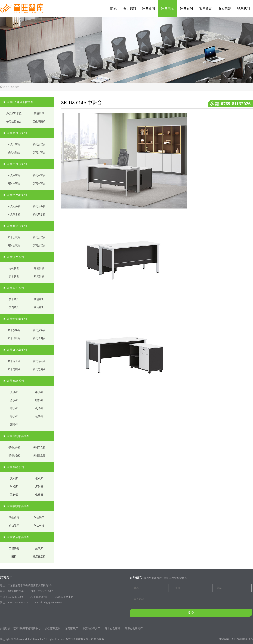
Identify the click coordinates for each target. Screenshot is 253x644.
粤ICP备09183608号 (242, 639)
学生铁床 (39, 517)
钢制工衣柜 (39, 447)
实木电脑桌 (14, 369)
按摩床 (39, 548)
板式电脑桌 (39, 369)
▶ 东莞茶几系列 (13, 288)
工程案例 (14, 548)
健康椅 (39, 416)
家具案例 (186, 8)
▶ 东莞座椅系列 (13, 381)
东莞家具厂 (71, 628)
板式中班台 (39, 175)
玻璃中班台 (39, 183)
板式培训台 (39, 338)
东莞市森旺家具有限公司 (79, 639)
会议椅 (14, 400)
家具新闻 (148, 8)
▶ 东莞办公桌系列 (15, 350)
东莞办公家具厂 (91, 628)
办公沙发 (14, 268)
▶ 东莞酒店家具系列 (16, 537)
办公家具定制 (52, 628)
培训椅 (14, 408)
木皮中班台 (14, 175)
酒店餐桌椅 (39, 556)
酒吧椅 (14, 424)
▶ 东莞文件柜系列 (15, 195)
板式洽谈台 (14, 152)
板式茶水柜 (39, 214)
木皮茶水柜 (14, 214)
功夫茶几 (39, 307)
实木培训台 (14, 338)
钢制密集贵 (39, 455)
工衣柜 (14, 494)
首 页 (113, 8)
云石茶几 (14, 307)
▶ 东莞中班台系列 (15, 164)
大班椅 (14, 392)
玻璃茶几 (39, 299)
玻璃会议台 (39, 245)
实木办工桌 (14, 361)
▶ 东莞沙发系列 (13, 257)
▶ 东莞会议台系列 (15, 226)
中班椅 (39, 392)
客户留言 (205, 8)
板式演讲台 (39, 330)
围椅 (13, 556)
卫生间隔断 (39, 121)
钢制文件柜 (14, 447)
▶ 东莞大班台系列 (15, 133)
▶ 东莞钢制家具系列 (16, 436)
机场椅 (39, 408)
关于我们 (129, 8)
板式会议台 (39, 144)
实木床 (14, 478)
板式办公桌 (39, 361)
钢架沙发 (39, 276)
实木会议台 (14, 237)
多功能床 (14, 525)
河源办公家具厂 (134, 628)
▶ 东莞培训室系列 (15, 319)
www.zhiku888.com (29, 639)
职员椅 (39, 400)
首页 (5, 87)
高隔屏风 (39, 113)
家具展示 (167, 8)
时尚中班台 (14, 183)
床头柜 (39, 486)
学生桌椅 (14, 517)
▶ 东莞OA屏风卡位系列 (18, 102)
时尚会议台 (14, 245)
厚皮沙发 (39, 268)
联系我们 (243, 8)
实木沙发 (14, 276)
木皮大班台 (14, 144)
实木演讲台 (14, 330)
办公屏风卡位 (14, 113)
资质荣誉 (224, 8)
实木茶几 (14, 299)
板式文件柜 (39, 206)
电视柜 (39, 494)
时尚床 (14, 486)
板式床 (39, 478)
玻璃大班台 (39, 152)
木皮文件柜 (14, 206)
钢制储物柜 (14, 455)
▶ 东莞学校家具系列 (16, 506)
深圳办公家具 (112, 628)
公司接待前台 (14, 121)
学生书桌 (39, 525)
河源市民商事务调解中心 (26, 628)
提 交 (191, 612)
